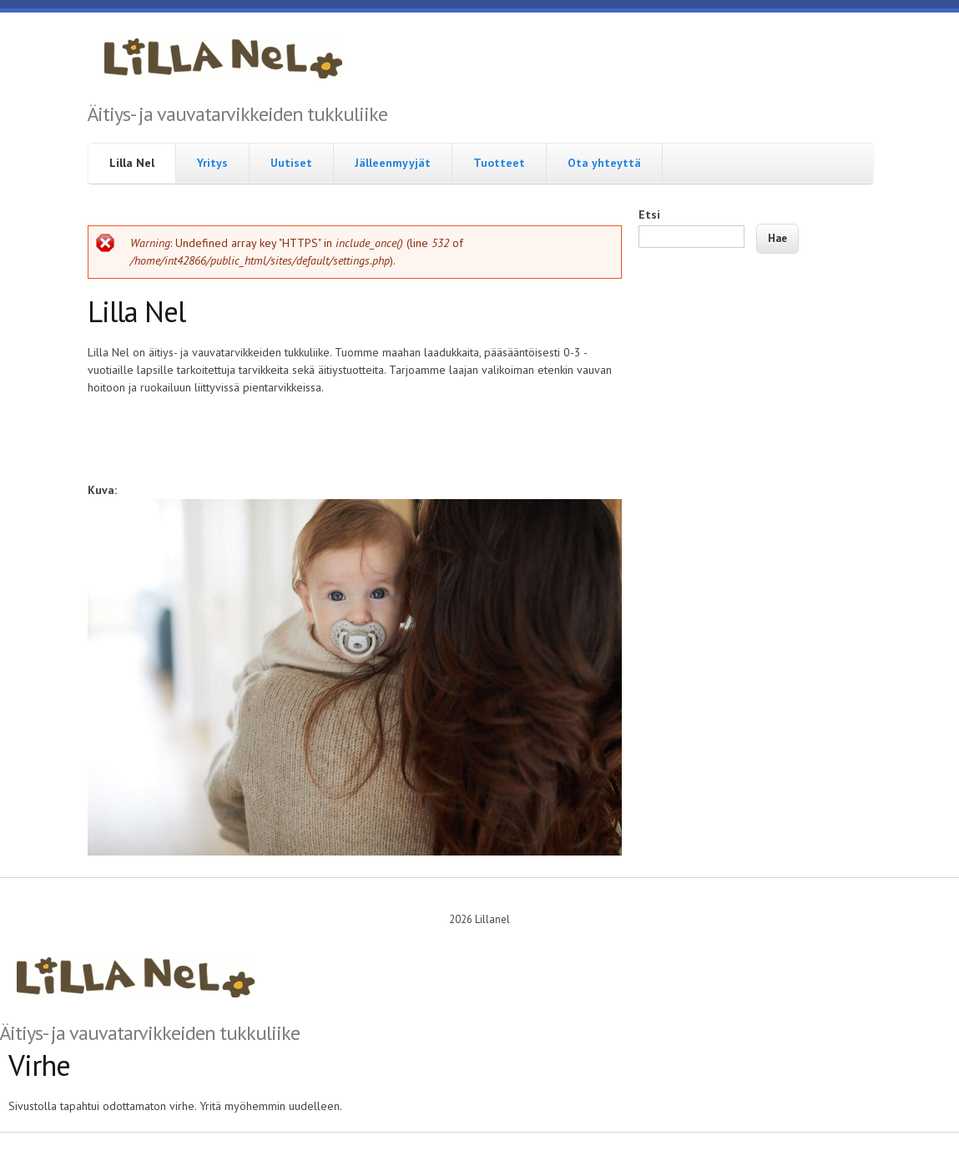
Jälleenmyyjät (393, 162)
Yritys (212, 162)
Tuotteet (499, 162)
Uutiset (291, 162)
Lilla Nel (131, 162)
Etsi (649, 214)
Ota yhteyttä (604, 162)
